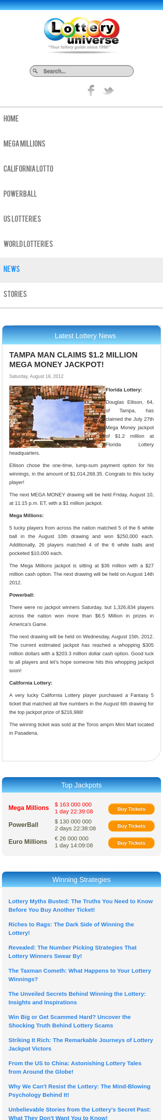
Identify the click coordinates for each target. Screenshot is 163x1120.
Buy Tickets (132, 809)
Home (11, 119)
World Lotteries (28, 244)
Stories (15, 295)
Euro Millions (27, 841)
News (11, 270)
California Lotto (28, 169)
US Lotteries (22, 219)
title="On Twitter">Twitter (108, 90)
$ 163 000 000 (74, 808)
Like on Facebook (91, 90)
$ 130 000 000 (75, 825)
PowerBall (20, 194)
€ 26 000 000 (74, 841)
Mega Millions (24, 144)
